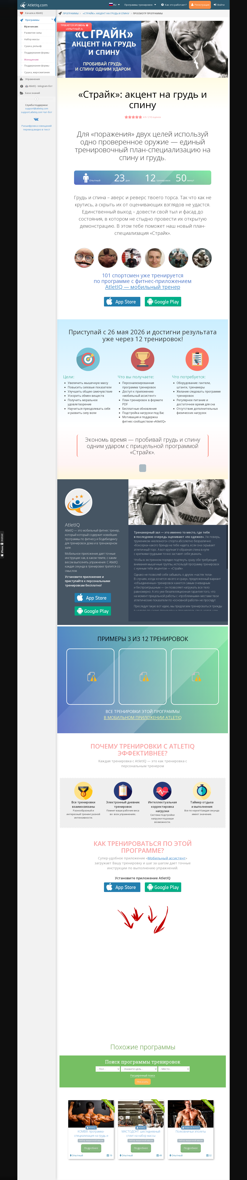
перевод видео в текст (36, 129)
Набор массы (31, 39)
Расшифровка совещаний (37, 125)
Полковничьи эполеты (191, 1131)
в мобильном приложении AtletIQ (143, 717)
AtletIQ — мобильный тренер (142, 286)
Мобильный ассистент (167, 858)
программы (71, 13)
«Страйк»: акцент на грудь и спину (106, 13)
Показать (142, 1081)
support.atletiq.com (31, 112)
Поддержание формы (36, 52)
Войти (219, 5)
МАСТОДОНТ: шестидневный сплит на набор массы (141, 1133)
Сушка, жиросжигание (37, 72)
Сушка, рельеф (33, 46)
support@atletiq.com (36, 108)
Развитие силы (33, 32)
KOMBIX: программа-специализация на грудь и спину (91, 1135)
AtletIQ (72, 524)
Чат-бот (47, 112)
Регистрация (199, 5)
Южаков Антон (191, 1127)
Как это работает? (174, 5)
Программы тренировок (140, 5)
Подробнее (91, 1148)
